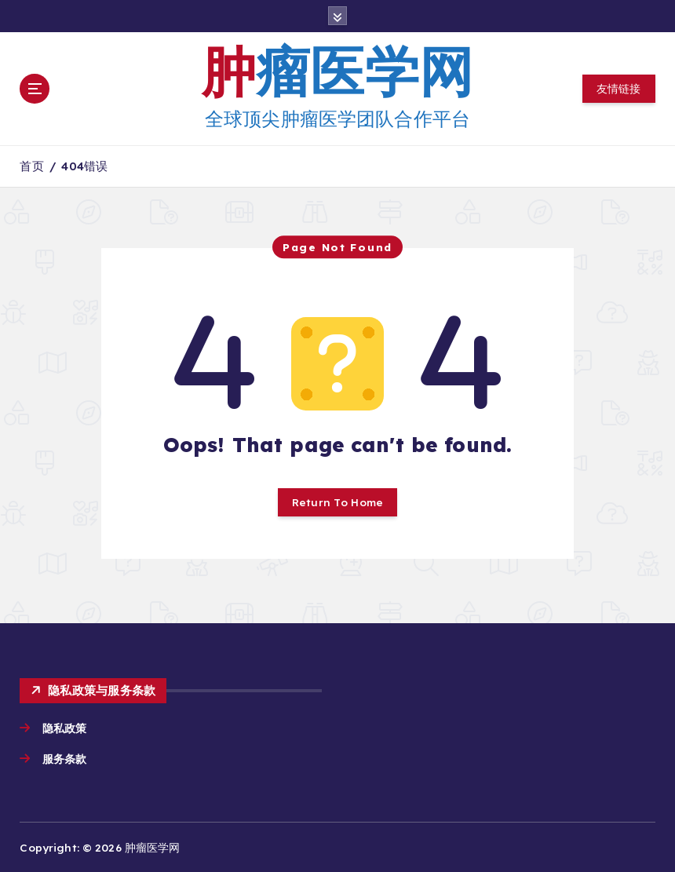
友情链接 (619, 88)
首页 (31, 166)
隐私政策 (64, 728)
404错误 (84, 166)
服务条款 (66, 758)
